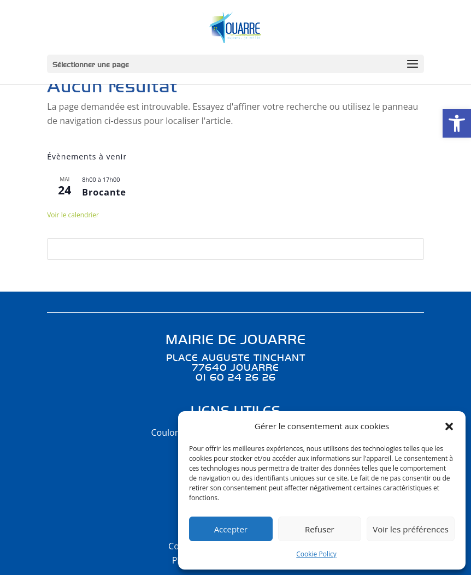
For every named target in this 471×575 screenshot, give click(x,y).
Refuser (319, 529)
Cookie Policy (316, 554)
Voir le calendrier (73, 215)
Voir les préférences (411, 529)
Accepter (231, 529)
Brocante (104, 192)
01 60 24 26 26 (236, 377)
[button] (457, 123)
